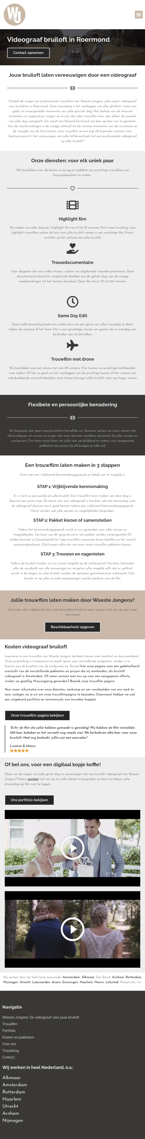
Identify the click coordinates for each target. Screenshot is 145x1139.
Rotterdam (133, 977)
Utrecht (25, 982)
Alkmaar (88, 977)
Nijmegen (10, 982)
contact (33, 779)
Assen (56, 982)
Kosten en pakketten (18, 1037)
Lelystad (111, 982)
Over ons (9, 1044)
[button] (139, 15)
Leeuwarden (41, 982)
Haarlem (86, 982)
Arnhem (118, 977)
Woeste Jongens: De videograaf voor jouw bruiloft (40, 1017)
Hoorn (99, 982)
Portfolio (8, 1031)
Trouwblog (10, 1051)
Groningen (70, 982)
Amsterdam (71, 977)
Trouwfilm (10, 1024)
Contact (8, 1057)
